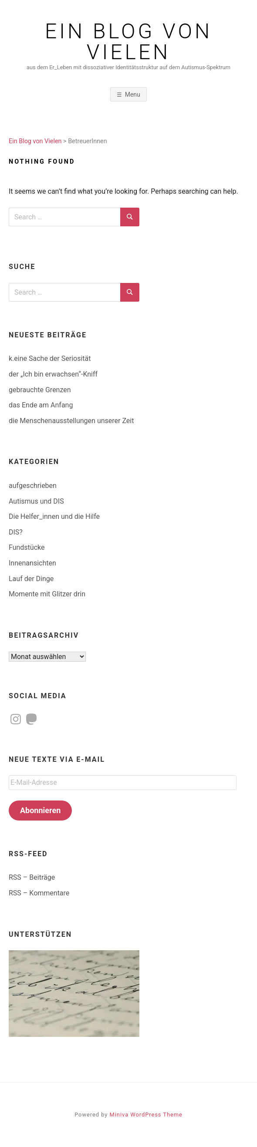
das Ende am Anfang (41, 405)
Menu (132, 94)
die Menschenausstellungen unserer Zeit (71, 421)
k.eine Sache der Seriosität (50, 358)
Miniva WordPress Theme (146, 1114)
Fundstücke (26, 547)
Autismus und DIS (36, 501)
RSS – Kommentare (39, 893)
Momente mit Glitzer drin (47, 594)
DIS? (16, 532)
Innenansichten (32, 563)
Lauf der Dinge (31, 579)
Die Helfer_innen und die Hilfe (54, 516)
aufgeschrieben (33, 485)
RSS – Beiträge (32, 877)
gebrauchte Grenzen (40, 390)
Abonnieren (40, 810)
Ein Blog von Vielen (128, 42)
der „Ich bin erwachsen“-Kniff (53, 374)
